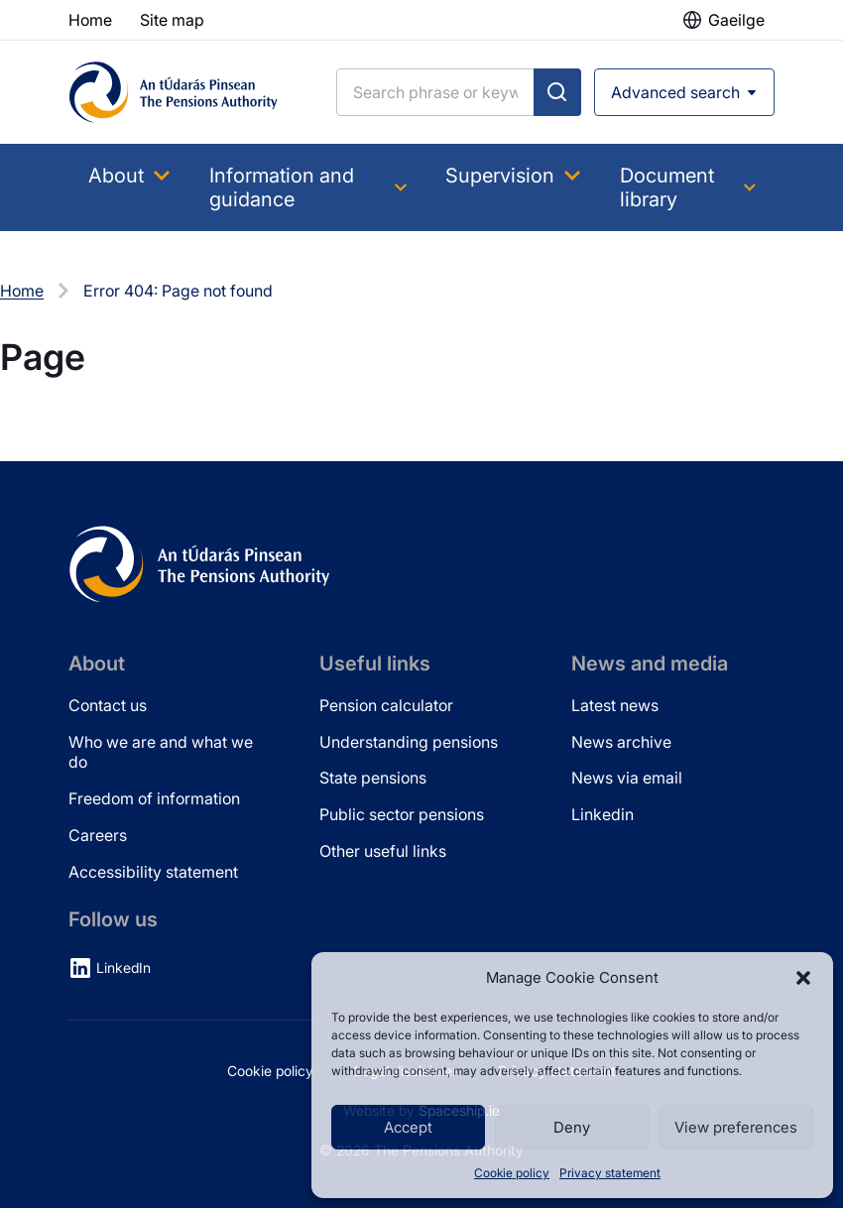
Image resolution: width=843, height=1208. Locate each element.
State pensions (372, 777)
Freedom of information (154, 798)
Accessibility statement (153, 872)
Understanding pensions (408, 742)
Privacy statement (610, 1172)
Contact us (107, 705)
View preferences (735, 1127)
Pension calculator (386, 705)
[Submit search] (557, 92)
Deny (571, 1127)
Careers (97, 835)
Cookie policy (511, 1172)
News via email (626, 777)
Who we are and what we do (160, 752)
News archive (621, 742)
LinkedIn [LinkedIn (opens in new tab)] (123, 967)
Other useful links (382, 851)
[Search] (435, 92)
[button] (803, 978)
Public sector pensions (401, 814)
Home (22, 291)
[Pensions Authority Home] (173, 92)
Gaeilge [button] (736, 20)
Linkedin (602, 814)
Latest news (615, 705)
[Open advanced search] (684, 92)
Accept (408, 1127)
